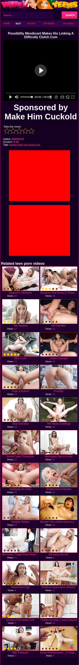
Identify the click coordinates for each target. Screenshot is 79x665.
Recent (31, 24)
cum (26, 144)
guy (38, 144)
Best (18, 24)
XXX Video (68, 24)
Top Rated (49, 24)
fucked (13, 144)
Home (7, 24)
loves (20, 144)
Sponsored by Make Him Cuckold (40, 112)
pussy (32, 144)
